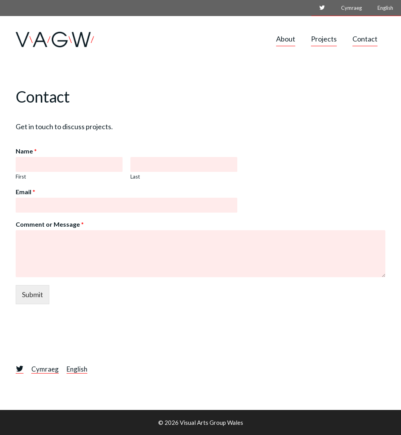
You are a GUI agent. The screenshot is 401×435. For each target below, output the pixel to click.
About (285, 38)
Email (25, 191)
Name (26, 151)
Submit (32, 294)
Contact (365, 38)
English (385, 8)
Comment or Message (50, 224)
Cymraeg (351, 8)
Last (135, 176)
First (21, 176)
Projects (324, 38)
